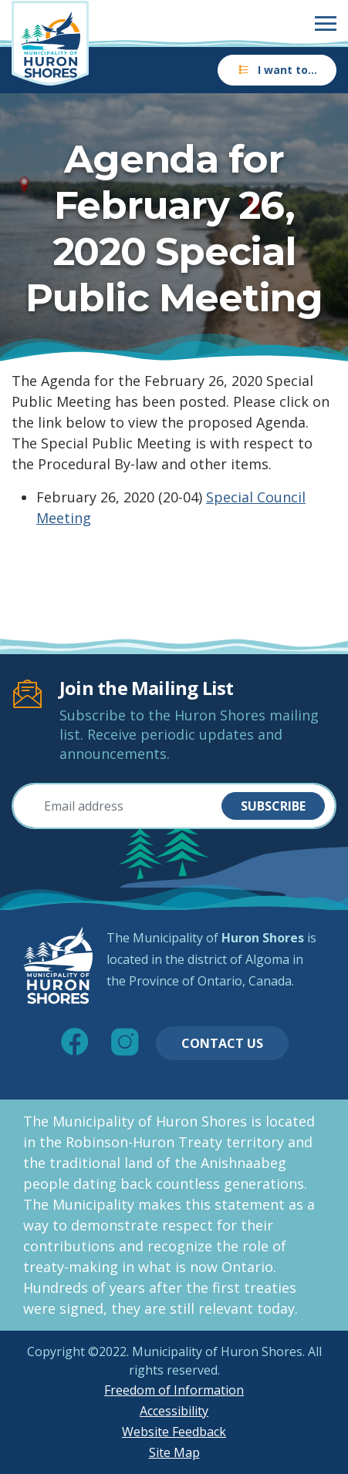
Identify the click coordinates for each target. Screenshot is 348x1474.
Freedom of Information (174, 1390)
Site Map (174, 1452)
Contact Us (222, 1043)
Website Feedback (174, 1431)
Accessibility (174, 1410)
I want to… (277, 70)
